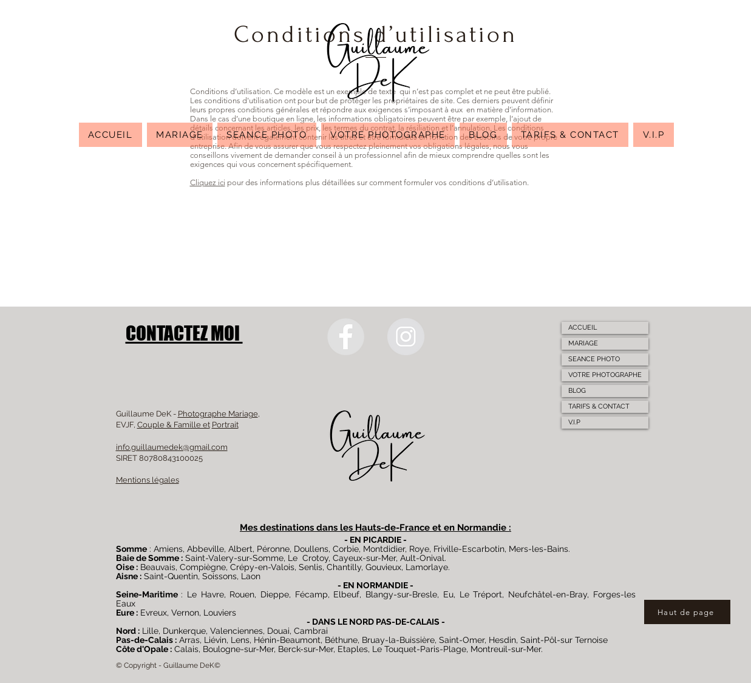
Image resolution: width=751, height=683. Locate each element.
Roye (419, 549)
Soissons (219, 576)
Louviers (219, 612)
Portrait (225, 424)
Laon (250, 576)
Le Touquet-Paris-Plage (419, 649)
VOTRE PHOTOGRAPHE (605, 375)
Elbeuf (346, 594)
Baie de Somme (147, 558)
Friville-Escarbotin (469, 549)
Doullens (311, 549)
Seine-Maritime (147, 594)
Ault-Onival (422, 558)
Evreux (153, 612)
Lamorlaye (427, 567)
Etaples (353, 649)
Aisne (127, 576)
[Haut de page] (687, 612)
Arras (189, 640)
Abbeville (205, 549)
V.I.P (574, 422)
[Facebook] (345, 336)
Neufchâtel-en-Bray (547, 594)
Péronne (273, 549)
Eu (448, 594)
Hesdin (502, 640)
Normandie (481, 527)
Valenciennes (236, 631)
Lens (240, 640)
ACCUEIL (582, 327)
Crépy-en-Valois (262, 567)
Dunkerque (184, 631)
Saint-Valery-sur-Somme (234, 558)
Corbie (346, 549)
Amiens (168, 549)
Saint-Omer (461, 640)
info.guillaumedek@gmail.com (172, 447)
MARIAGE (583, 343)
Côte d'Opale (142, 649)
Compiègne (203, 567)
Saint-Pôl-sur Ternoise (564, 640)
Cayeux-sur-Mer (364, 558)
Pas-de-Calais (144, 640)
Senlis (310, 567)
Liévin (215, 640)
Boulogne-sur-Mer (238, 649)
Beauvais (157, 567)
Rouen (241, 594)
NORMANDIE (382, 585)
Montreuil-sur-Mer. (507, 649)
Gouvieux (383, 567)
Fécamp (311, 594)
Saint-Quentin (171, 576)
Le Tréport (481, 594)
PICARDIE (382, 540)
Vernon (185, 612)
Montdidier (384, 549)
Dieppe (274, 594)
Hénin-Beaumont (287, 640)
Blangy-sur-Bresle (401, 594)
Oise (125, 567)
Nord (126, 631)
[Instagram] (405, 336)
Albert (240, 549)
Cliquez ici (207, 182)
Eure (125, 612)
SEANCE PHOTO (594, 359)
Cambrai (311, 631)
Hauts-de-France (392, 527)
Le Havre (205, 594)
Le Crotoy (308, 558)
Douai (278, 631)
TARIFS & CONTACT (599, 406)
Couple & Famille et (173, 424)
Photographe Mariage (218, 413)
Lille (150, 631)
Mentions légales (147, 479)
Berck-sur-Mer (305, 649)
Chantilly (344, 567)
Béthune (341, 640)
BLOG (577, 391)
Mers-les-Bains (538, 549)
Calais (186, 649)
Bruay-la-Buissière (398, 640)
